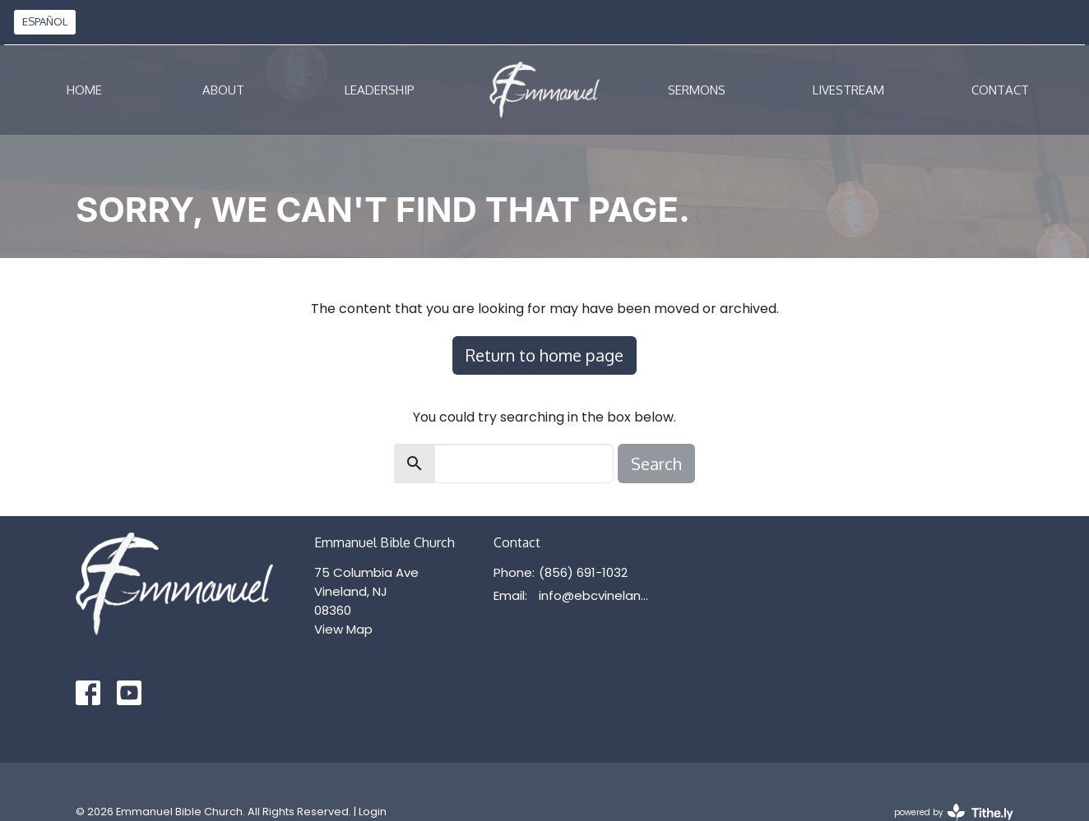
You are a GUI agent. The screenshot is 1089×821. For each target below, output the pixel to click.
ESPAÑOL (44, 21)
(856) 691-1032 (583, 572)
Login (373, 811)
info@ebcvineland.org (597, 595)
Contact (1000, 90)
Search (656, 463)
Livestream (848, 90)
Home (84, 90)
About (223, 90)
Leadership (380, 90)
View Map (343, 629)
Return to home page (544, 355)
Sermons (696, 90)
